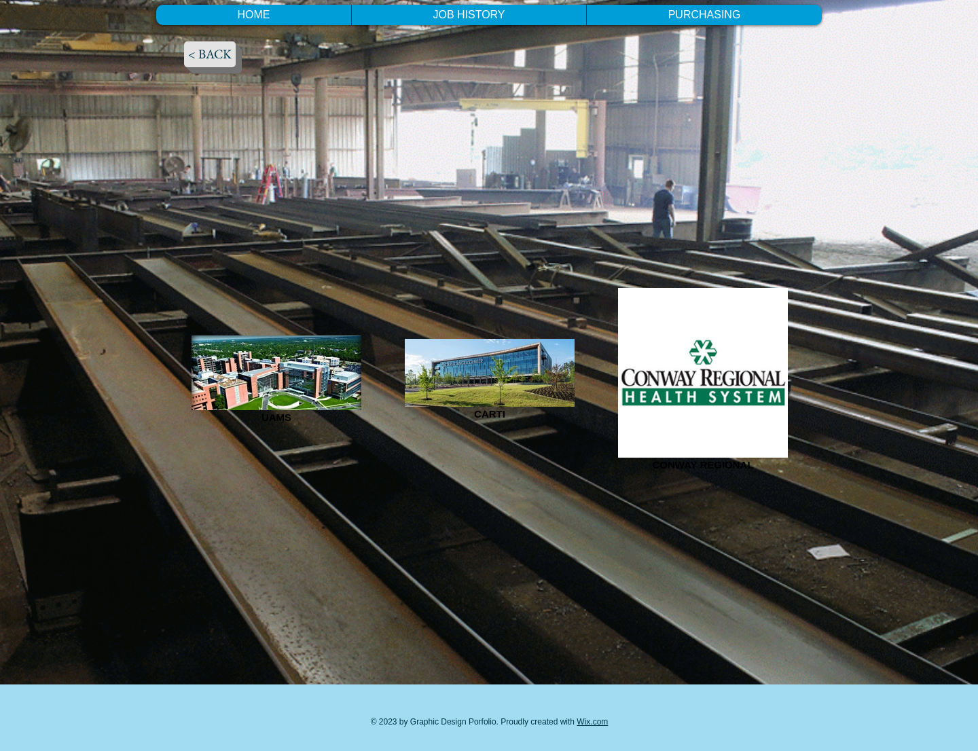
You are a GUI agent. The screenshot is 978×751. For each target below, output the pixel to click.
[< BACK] (210, 54)
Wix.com (592, 722)
